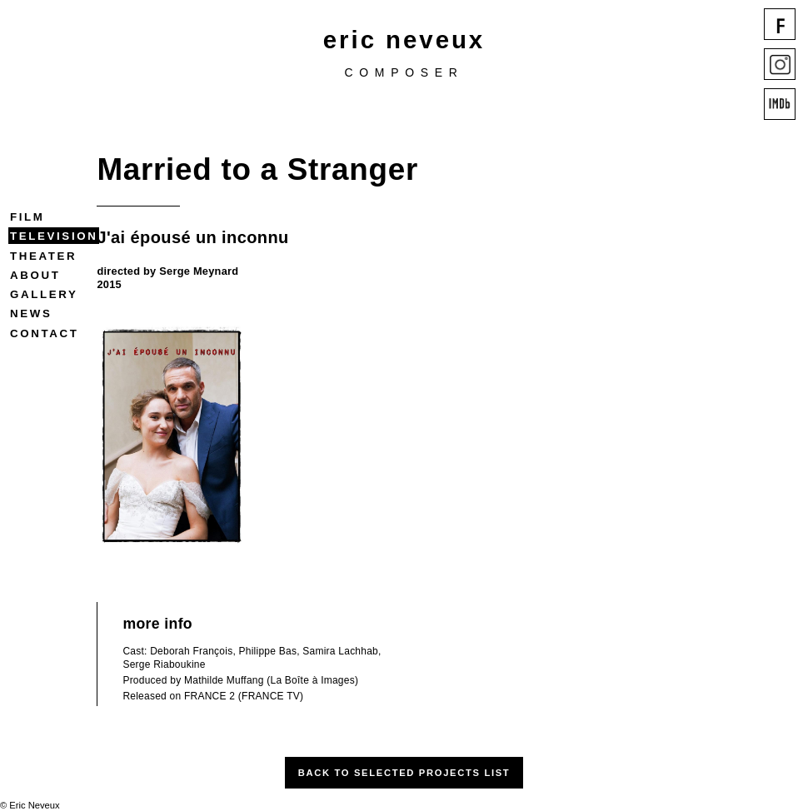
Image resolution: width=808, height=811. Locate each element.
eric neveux (404, 39)
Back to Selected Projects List (404, 773)
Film (27, 217)
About (35, 275)
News (31, 313)
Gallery (43, 294)
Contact (44, 333)
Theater (43, 256)
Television (53, 236)
